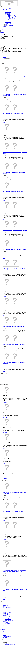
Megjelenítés (3, 64)
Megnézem (5, 402)
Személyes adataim (7, 636)
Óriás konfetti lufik (11, 15)
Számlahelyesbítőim (7, 633)
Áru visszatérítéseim (7, 632)
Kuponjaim (5, 637)
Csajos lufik (7, 19)
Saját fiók (2, 629)
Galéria (4, 27)
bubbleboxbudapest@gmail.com (9, 644)
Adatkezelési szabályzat (7, 605)
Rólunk (4, 26)
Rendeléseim (5, 631)
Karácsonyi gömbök (7, 8)
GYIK (4, 606)
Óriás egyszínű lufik (12, 16)
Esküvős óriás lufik (12, 18)
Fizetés (1, 42)
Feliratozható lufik (9, 10)
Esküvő (6, 24)
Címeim (4, 635)
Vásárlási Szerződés (7, 607)
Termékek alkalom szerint (8, 20)
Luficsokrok (7, 13)
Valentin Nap (8, 22)
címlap (4, 57)
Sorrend (2, 63)
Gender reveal (8, 23)
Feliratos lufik (10, 17)
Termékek (5, 9)
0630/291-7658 (6, 643)
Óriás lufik (7, 14)
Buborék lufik (8, 12)
